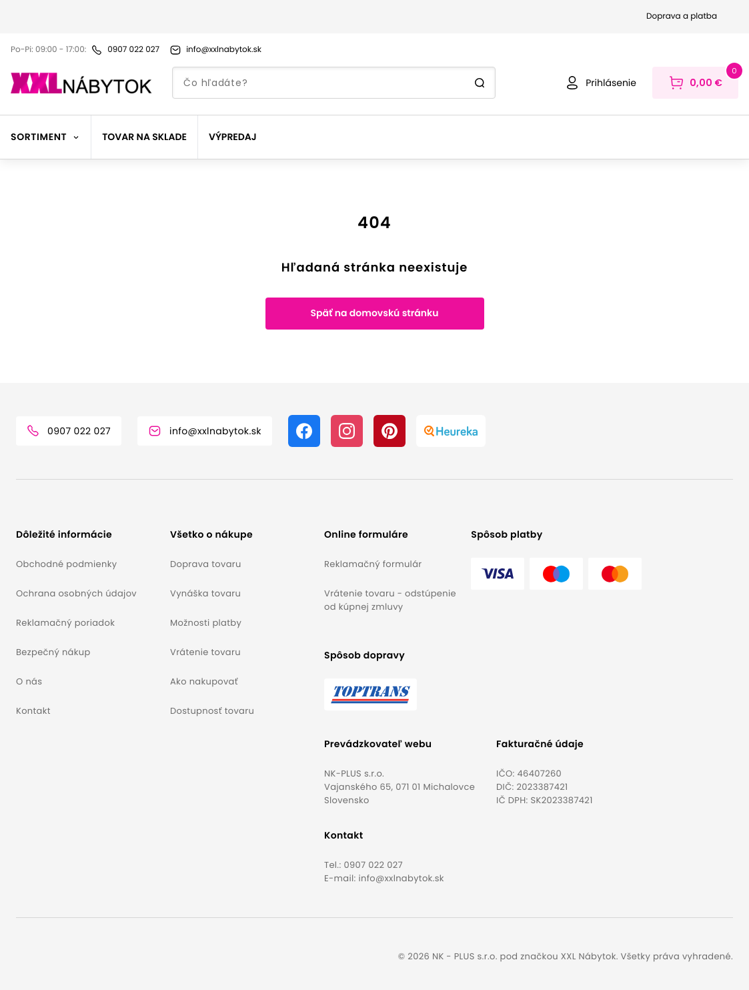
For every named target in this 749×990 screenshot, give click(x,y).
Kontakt (33, 710)
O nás (29, 681)
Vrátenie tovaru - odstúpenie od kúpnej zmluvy (390, 600)
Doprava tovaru (205, 564)
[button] (87, 535)
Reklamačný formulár (373, 564)
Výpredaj (233, 136)
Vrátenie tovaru (205, 652)
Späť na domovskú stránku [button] (374, 313)
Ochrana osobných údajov (76, 593)
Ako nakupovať (204, 681)
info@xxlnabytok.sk (401, 878)
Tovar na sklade (144, 136)
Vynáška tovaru (205, 593)
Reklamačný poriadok (65, 622)
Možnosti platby (205, 622)
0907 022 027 (373, 865)
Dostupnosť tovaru (212, 710)
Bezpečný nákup (53, 652)
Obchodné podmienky (66, 564)
